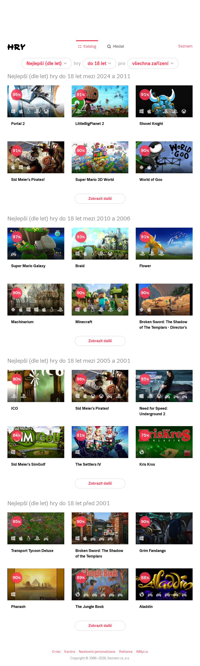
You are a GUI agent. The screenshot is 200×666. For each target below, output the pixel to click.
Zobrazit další (100, 199)
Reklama (125, 652)
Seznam (185, 46)
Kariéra (69, 652)
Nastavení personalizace (97, 652)
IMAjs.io (142, 652)
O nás (56, 652)
